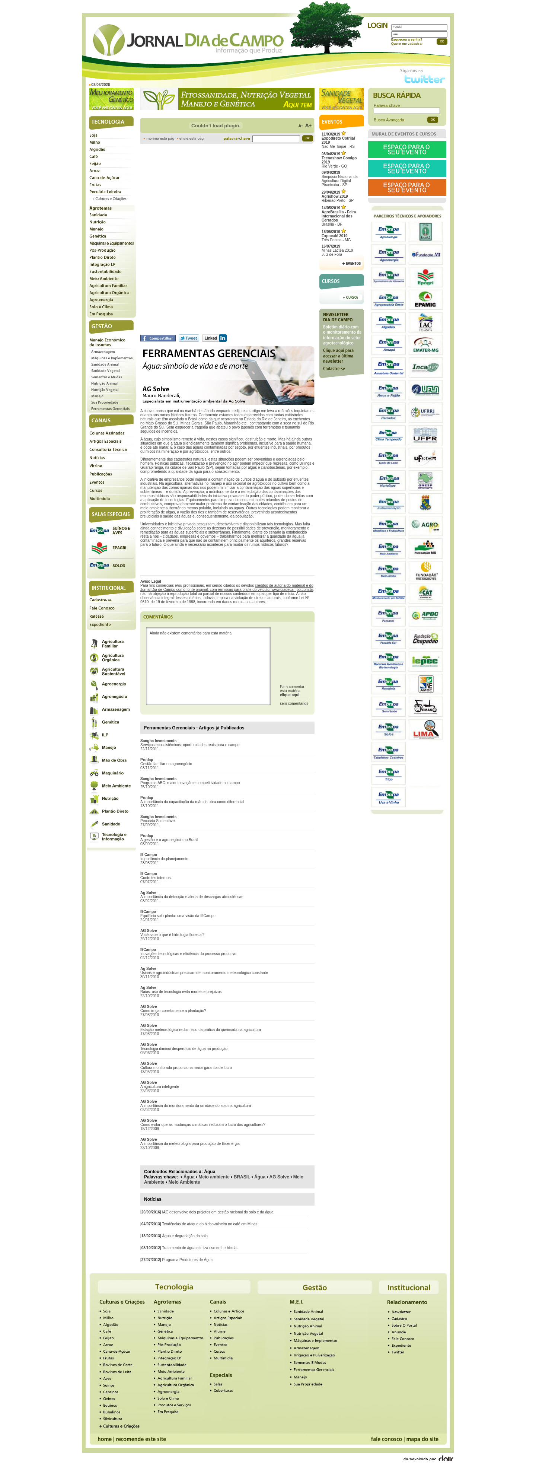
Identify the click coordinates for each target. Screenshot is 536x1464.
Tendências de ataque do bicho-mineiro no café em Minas (209, 1224)
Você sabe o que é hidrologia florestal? (172, 935)
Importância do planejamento (164, 859)
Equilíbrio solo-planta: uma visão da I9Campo (178, 916)
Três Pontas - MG (336, 236)
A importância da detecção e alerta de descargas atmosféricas (191, 897)
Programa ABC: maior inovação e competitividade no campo (190, 783)
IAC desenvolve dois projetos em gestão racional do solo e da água (217, 1212)
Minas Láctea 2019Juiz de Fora (337, 250)
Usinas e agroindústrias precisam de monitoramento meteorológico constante (204, 973)
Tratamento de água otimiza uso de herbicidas (200, 1248)
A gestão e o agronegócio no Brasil (169, 840)
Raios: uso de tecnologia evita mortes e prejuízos (180, 992)
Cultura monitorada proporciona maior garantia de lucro (186, 1068)
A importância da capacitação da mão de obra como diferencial (192, 802)
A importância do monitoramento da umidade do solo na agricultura (195, 1106)
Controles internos (155, 878)
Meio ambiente (214, 1177)
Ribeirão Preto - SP (338, 196)
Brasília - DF (339, 216)
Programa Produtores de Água (187, 1260)
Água (189, 1177)
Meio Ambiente (184, 1182)
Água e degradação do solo (184, 1236)
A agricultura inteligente (159, 1087)
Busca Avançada (389, 120)
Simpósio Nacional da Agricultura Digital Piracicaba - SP (340, 179)
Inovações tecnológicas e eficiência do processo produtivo (188, 954)
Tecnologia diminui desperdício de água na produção (183, 1049)
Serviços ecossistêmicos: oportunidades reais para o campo (189, 745)
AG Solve (279, 1177)
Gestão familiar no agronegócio (166, 764)
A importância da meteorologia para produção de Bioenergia (190, 1144)
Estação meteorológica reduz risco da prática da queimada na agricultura (200, 1030)
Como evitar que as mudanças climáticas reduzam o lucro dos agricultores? (202, 1125)
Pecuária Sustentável (158, 821)
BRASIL (242, 1177)
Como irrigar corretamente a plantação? (173, 1011)
